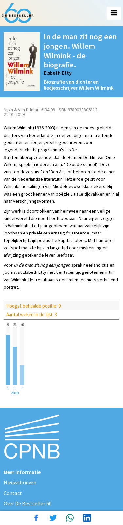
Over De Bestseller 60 (27, 503)
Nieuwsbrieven (20, 482)
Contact (13, 493)
